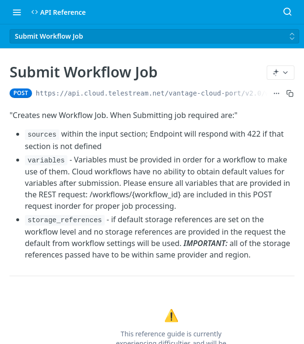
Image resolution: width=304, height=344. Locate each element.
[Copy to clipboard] (289, 93)
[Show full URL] (276, 93)
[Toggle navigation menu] (17, 12)
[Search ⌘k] (287, 12)
